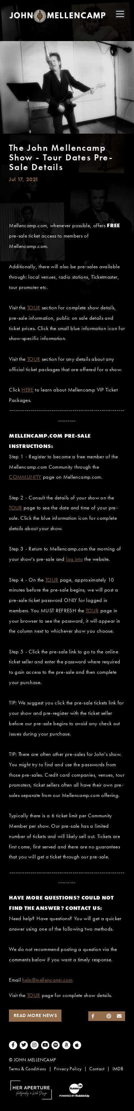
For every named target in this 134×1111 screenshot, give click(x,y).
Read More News (35, 1015)
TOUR (33, 307)
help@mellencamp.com (47, 979)
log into (74, 559)
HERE (27, 389)
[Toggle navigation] (120, 14)
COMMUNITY (25, 476)
